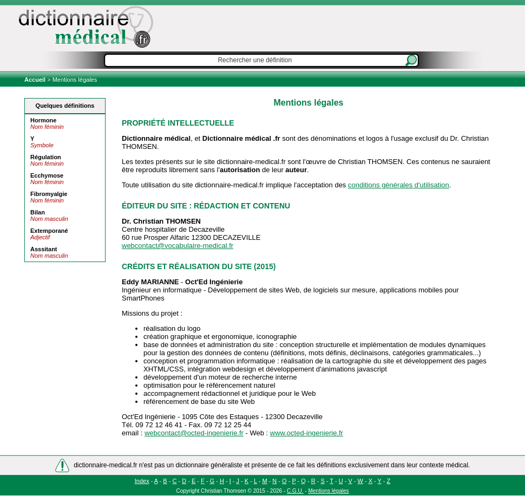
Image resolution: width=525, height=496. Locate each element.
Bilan (37, 212)
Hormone (43, 120)
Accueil (35, 79)
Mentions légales (328, 491)
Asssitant (43, 249)
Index (142, 481)
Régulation (45, 157)
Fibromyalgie (48, 194)
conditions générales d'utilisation (398, 185)
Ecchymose (46, 175)
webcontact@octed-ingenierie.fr (194, 433)
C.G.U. (295, 491)
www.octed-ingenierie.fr (306, 433)
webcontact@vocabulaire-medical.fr (177, 246)
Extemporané (49, 230)
